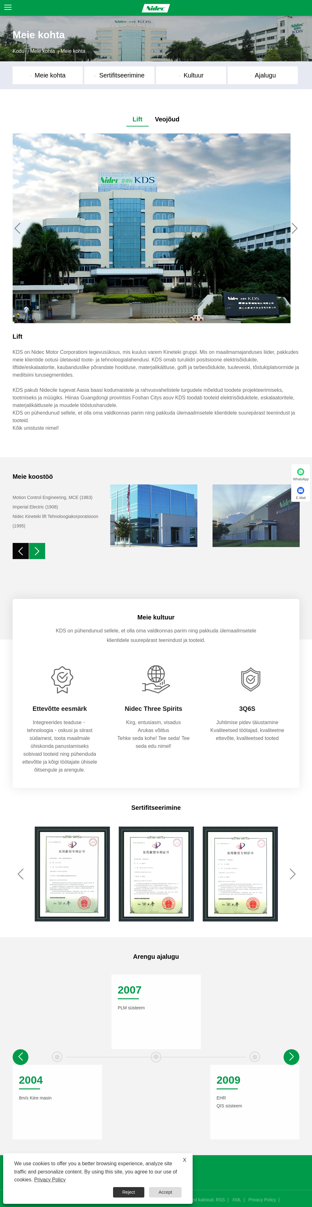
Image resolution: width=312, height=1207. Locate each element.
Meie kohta (42, 51)
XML (236, 1199)
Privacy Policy (262, 1199)
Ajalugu (265, 75)
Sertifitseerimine (121, 75)
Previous (17, 228)
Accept (165, 1192)
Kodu (18, 51)
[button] (291, 1057)
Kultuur (193, 75)
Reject (129, 1192)
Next (294, 228)
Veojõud (167, 119)
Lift (137, 119)
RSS (220, 1199)
